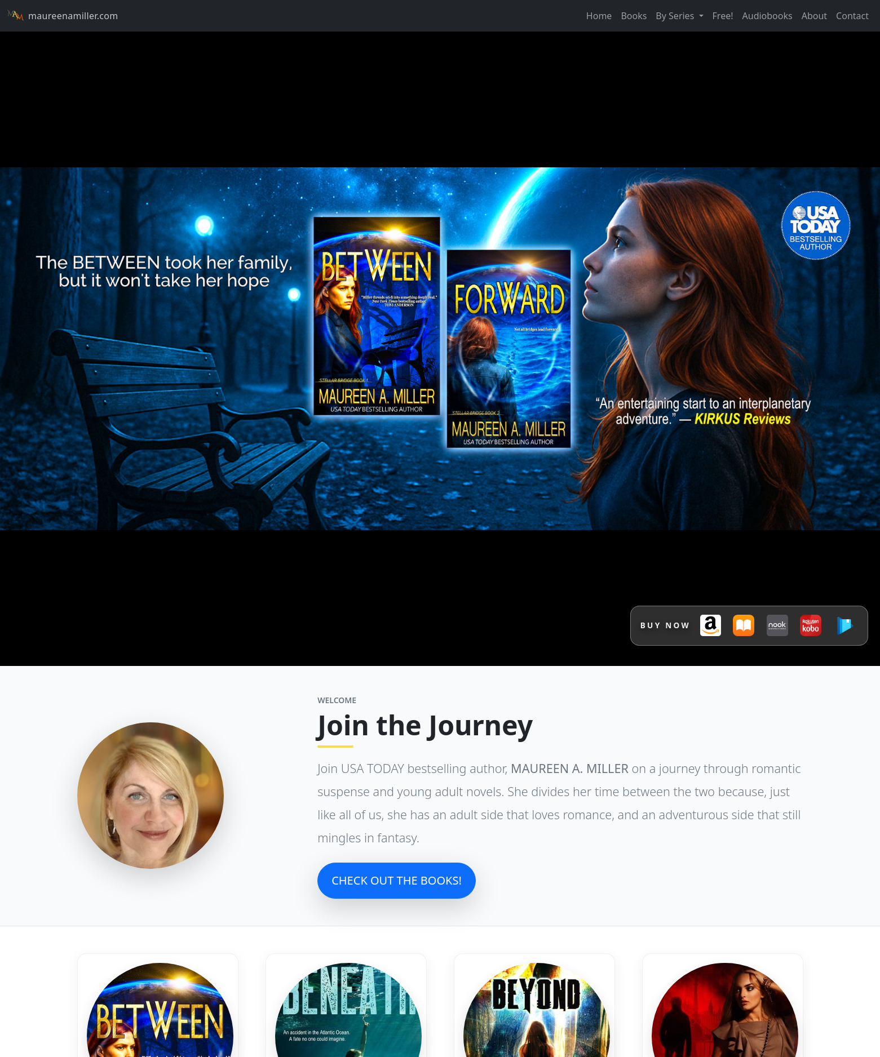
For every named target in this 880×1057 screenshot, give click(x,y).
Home (599, 16)
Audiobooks (767, 16)
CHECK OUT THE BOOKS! (396, 880)
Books (634, 16)
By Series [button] (676, 16)
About (814, 16)
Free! (723, 16)
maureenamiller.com (62, 15)
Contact (852, 16)
